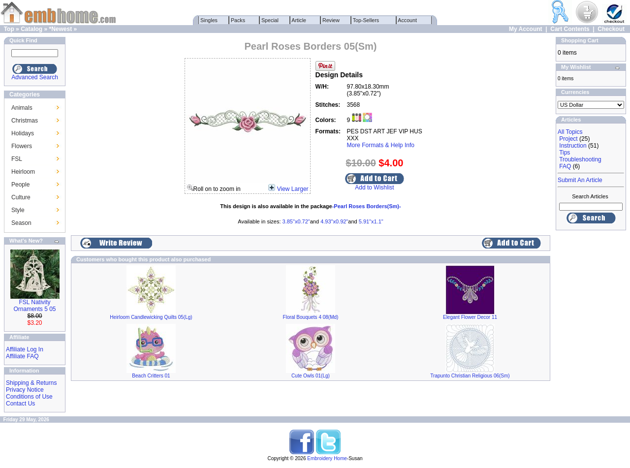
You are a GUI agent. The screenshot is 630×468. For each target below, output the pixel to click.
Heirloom (23, 171)
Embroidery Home (327, 458)
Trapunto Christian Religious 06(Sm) (469, 375)
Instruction (572, 145)
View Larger (293, 189)
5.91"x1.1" (371, 221)
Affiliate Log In (24, 349)
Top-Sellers (365, 20)
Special (270, 20)
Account (407, 20)
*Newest (60, 29)
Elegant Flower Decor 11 (470, 317)
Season (21, 222)
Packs (238, 20)
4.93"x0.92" (334, 221)
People (20, 184)
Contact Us (20, 403)
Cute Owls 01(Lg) (310, 375)
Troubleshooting (580, 159)
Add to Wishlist (374, 187)
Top (9, 29)
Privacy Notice (25, 389)
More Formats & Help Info (380, 145)
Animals (21, 107)
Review (331, 20)
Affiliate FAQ (22, 356)
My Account (525, 29)
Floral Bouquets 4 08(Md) (311, 317)
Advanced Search (34, 77)
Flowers (21, 146)
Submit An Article (580, 180)
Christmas (24, 120)
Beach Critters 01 (151, 375)
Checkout (611, 29)
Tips (564, 152)
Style (18, 210)
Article (299, 20)
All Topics (570, 131)
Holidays (22, 133)
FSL (16, 159)
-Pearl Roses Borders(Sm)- (366, 206)
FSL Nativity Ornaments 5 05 (34, 305)
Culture (21, 197)
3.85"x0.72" (296, 221)
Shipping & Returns (31, 382)
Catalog (31, 29)
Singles (209, 20)
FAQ (565, 166)
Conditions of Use (29, 396)
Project (568, 138)
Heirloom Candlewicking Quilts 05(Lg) (151, 317)
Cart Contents (569, 29)
